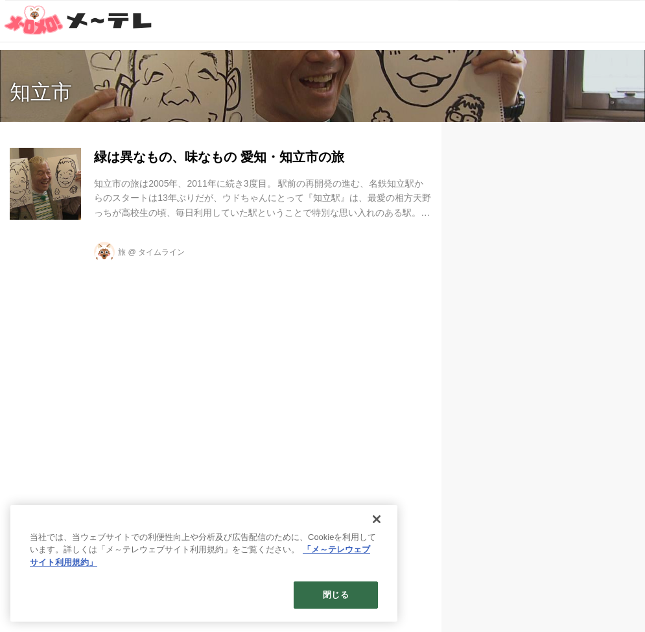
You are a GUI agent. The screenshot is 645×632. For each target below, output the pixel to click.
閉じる (335, 595)
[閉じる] (376, 519)
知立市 (41, 92)
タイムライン (161, 252)
